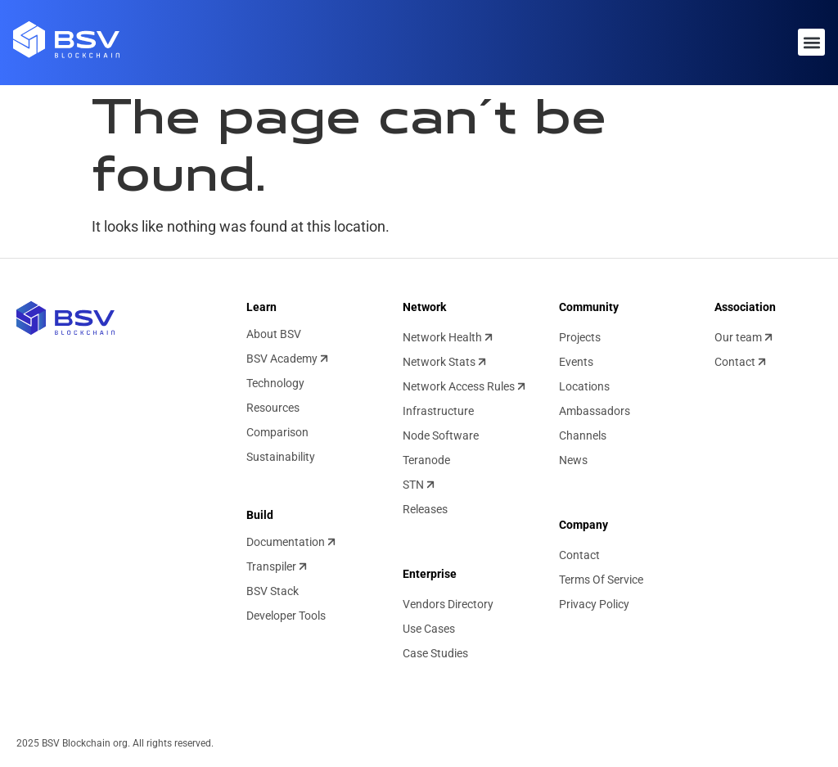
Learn (261, 307)
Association (745, 307)
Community (589, 307)
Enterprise (430, 573)
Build (259, 514)
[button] (811, 42)
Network (424, 307)
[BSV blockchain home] (65, 318)
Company (583, 524)
